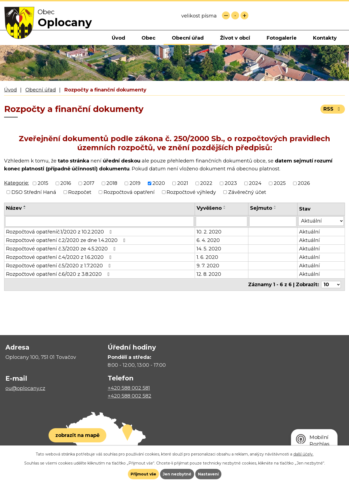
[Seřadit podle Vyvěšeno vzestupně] (225, 206)
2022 (206, 184)
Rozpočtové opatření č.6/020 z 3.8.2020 (59, 274)
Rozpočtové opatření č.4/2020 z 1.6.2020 (60, 257)
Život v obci (235, 38)
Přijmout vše (143, 474)
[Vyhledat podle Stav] (321, 221)
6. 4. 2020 (208, 240)
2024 (255, 184)
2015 (43, 184)
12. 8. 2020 (209, 274)
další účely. (303, 454)
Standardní (235, 15)
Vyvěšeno (209, 208)
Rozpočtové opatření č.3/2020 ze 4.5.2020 (62, 249)
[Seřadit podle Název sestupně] (25, 208)
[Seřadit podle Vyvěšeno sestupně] (225, 208)
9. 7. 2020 (208, 266)
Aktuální (309, 232)
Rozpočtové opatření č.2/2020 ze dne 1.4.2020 (67, 240)
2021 (182, 184)
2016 (65, 184)
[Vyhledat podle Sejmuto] (272, 221)
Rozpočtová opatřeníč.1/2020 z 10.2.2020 (60, 232)
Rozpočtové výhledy (191, 192)
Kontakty (325, 38)
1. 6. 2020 (207, 257)
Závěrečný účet (247, 192)
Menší (226, 15)
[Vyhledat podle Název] (99, 221)
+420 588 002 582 (129, 396)
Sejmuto (261, 208)
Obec (148, 38)
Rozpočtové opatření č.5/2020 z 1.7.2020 (59, 266)
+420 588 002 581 (129, 388)
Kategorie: (16, 183)
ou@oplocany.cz (25, 388)
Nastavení (208, 474)
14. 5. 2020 (209, 249)
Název (14, 208)
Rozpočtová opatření (129, 192)
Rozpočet (79, 192)
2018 (111, 184)
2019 (135, 184)
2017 (88, 184)
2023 (231, 184)
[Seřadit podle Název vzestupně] (25, 206)
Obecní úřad (188, 38)
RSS (332, 109)
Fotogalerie (282, 38)
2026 (304, 184)
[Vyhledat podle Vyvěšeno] (222, 221)
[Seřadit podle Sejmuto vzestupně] (275, 206)
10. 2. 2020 (209, 232)
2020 (158, 184)
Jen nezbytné (177, 474)
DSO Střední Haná (33, 192)
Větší (244, 15)
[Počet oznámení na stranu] (331, 284)
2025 (280, 184)
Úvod (118, 38)
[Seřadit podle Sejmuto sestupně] (275, 208)
